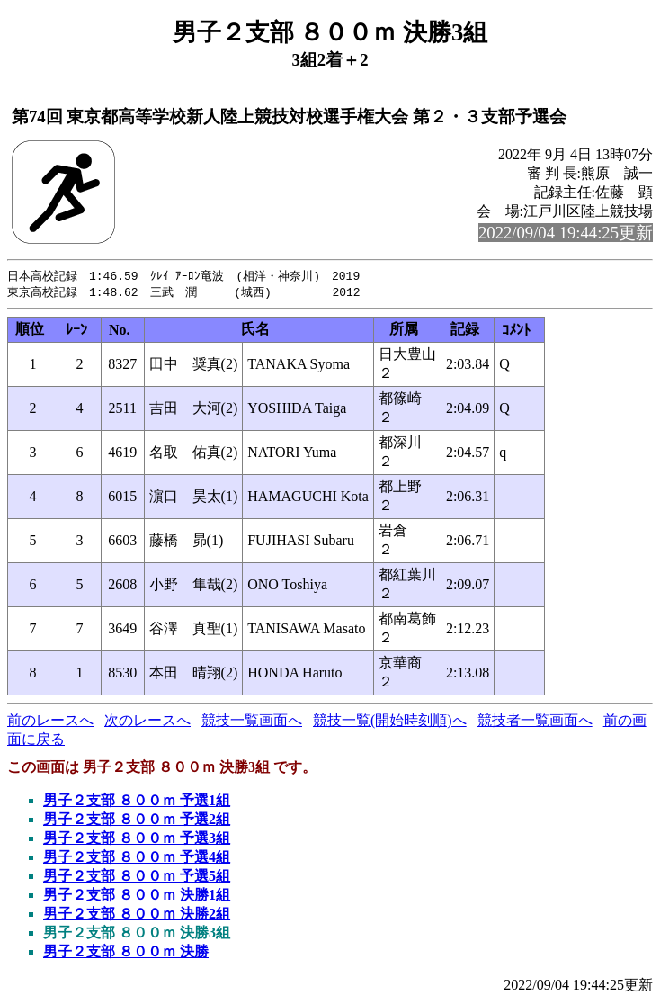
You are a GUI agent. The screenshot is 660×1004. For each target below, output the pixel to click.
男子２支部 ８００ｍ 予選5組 (136, 877)
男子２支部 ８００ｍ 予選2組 (136, 821)
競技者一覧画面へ (535, 722)
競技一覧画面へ (251, 722)
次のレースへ (147, 722)
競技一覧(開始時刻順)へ (390, 722)
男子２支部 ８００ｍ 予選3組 (136, 839)
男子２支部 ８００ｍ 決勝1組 (136, 896)
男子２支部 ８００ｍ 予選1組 (136, 802)
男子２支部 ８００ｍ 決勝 (126, 953)
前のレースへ (50, 722)
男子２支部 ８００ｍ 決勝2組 (136, 915)
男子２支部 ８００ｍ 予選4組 (136, 858)
